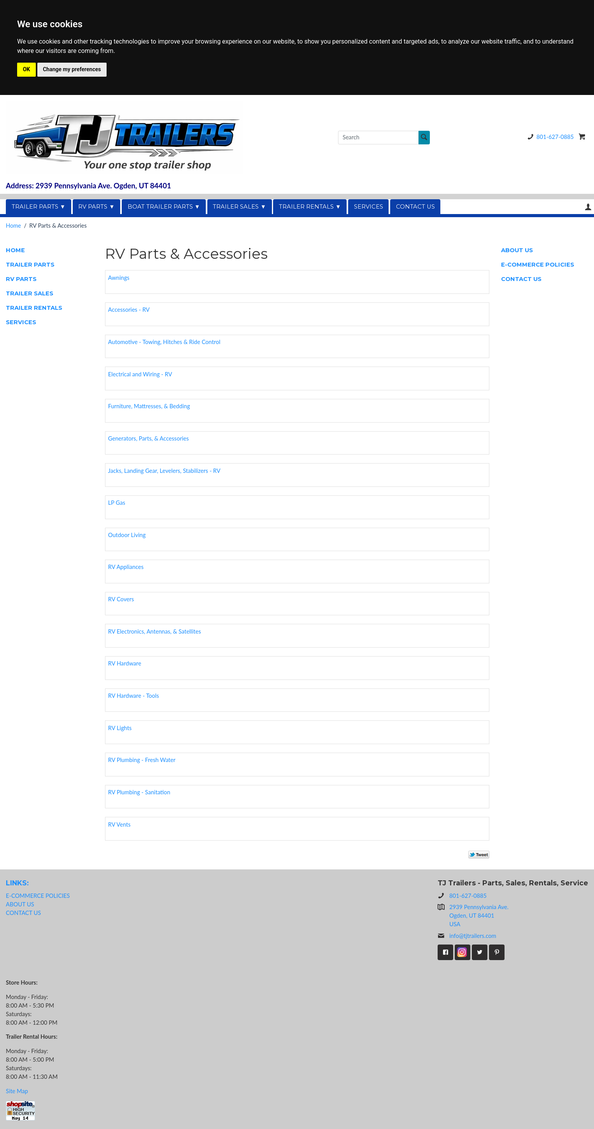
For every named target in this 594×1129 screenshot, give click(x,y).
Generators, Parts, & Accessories (148, 438)
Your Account (588, 207)
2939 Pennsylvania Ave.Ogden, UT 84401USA (478, 915)
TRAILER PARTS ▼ (39, 206)
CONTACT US (415, 206)
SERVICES (368, 206)
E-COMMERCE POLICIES (537, 264)
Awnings (119, 277)
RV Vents (119, 824)
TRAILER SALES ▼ (239, 206)
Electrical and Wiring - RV (140, 374)
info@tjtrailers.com (467, 935)
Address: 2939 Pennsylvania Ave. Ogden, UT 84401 (88, 185)
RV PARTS (21, 279)
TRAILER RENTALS (34, 307)
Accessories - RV (129, 309)
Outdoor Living (127, 535)
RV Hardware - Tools (133, 695)
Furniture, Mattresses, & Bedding (149, 406)
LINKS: (17, 883)
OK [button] (26, 69)
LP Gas (116, 502)
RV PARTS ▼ (96, 206)
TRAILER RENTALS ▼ (310, 206)
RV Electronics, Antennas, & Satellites (154, 631)
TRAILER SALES (29, 293)
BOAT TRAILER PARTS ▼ (164, 206)
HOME (15, 250)
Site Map (17, 1091)
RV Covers (121, 599)
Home (13, 225)
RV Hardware (124, 663)
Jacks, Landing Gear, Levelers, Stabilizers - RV (164, 470)
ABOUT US (517, 250)
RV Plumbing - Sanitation (139, 792)
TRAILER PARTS (30, 264)
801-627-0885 (549, 136)
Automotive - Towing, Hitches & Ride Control (164, 342)
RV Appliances (126, 567)
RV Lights (119, 728)
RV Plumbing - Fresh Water (141, 760)
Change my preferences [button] (72, 69)
